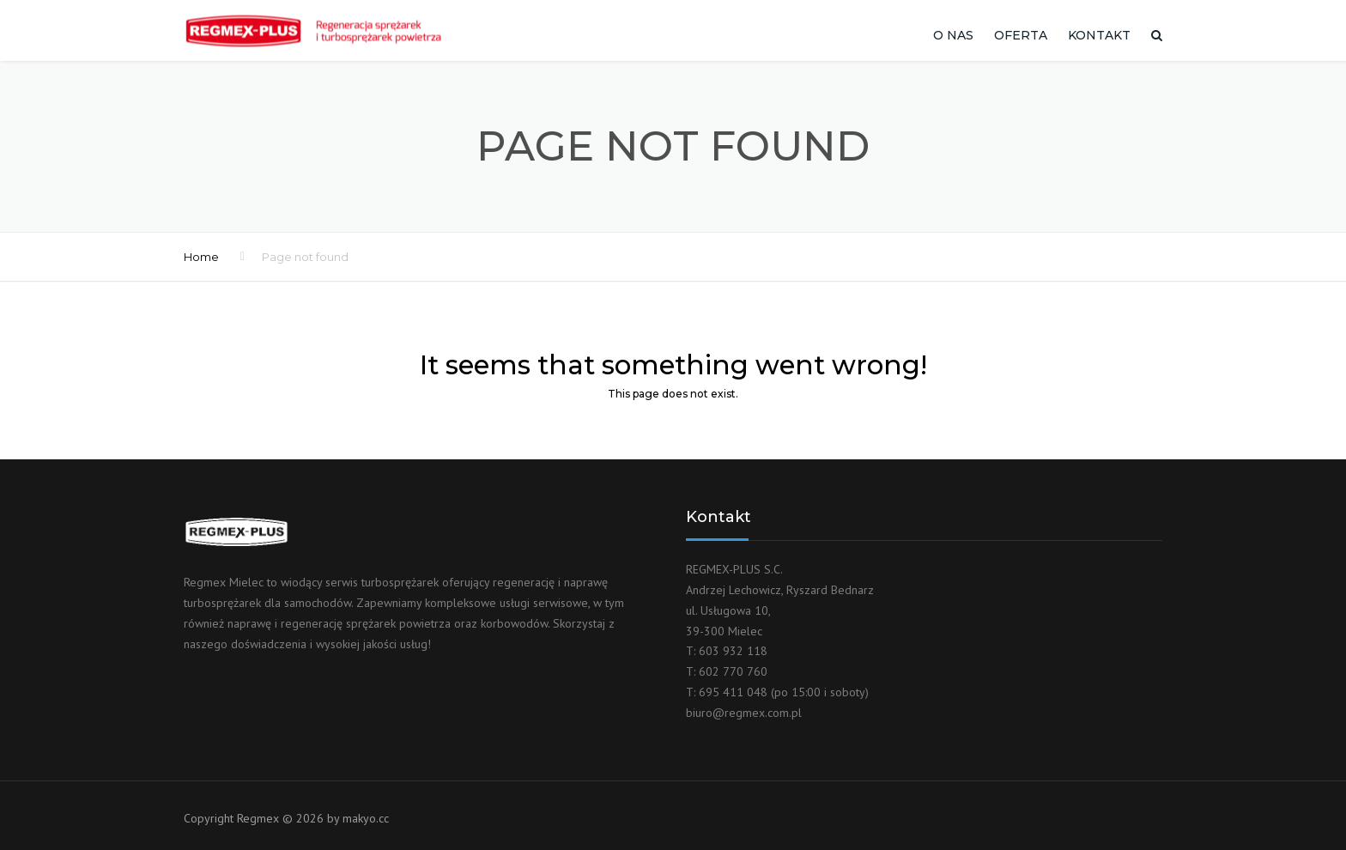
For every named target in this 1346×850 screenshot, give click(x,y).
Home (201, 257)
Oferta (1020, 35)
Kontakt (1099, 35)
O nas (953, 35)
